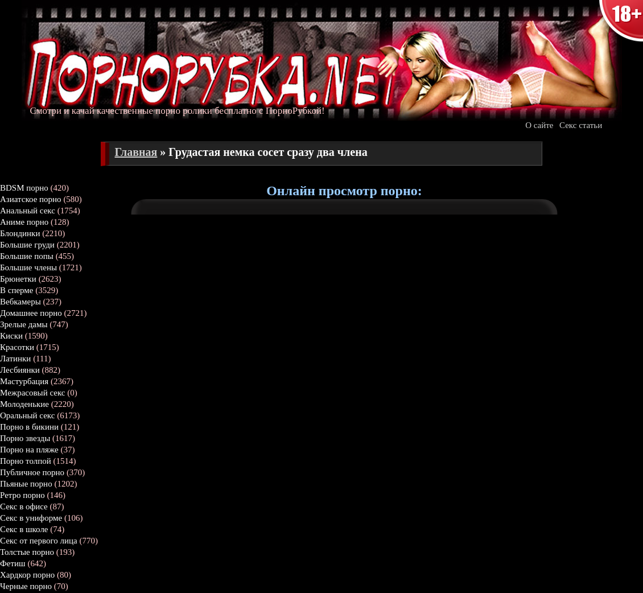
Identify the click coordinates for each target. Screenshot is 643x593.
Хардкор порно (27, 574)
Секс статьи (580, 125)
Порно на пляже (29, 449)
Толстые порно (27, 552)
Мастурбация (24, 381)
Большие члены (28, 267)
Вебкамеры (20, 301)
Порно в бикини (29, 426)
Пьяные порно (26, 483)
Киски (11, 335)
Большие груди (27, 244)
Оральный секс (27, 415)
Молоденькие (24, 404)
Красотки (17, 347)
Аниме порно (24, 222)
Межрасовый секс (32, 392)
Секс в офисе (24, 506)
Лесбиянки (20, 369)
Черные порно (26, 586)
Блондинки (20, 233)
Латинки (15, 358)
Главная (136, 152)
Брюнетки (18, 278)
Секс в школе (24, 529)
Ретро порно (22, 495)
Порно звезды (25, 438)
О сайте (539, 125)
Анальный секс (27, 210)
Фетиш (13, 563)
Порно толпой (25, 461)
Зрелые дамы (24, 324)
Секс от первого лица (38, 540)
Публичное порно (32, 472)
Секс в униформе (31, 517)
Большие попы (26, 256)
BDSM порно (24, 187)
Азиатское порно (30, 199)
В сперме (17, 290)
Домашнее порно (31, 313)
